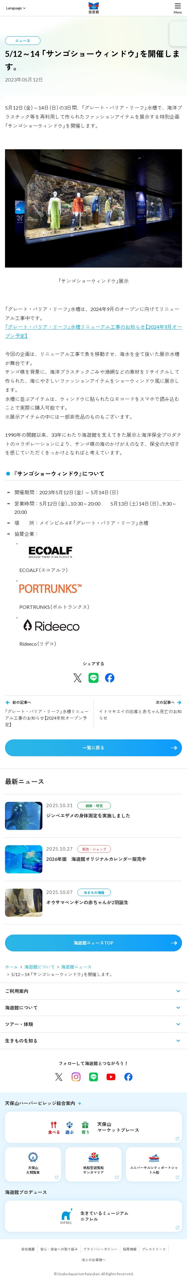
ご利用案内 (16, 991)
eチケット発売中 (178, 33)
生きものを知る (21, 1041)
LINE (93, 1077)
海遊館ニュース (76, 967)
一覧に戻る (93, 747)
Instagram (76, 1077)
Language (14, 8)
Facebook (128, 1077)
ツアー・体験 (19, 1024)
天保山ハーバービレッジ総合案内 (40, 1103)
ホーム (11, 967)
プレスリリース (154, 1249)
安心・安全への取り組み (59, 1249)
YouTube (111, 1077)
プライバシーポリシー (100, 1249)
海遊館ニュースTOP (93, 942)
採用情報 (130, 1249)
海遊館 (93, 7)
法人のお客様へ (94, 1260)
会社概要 (28, 1249)
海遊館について (39, 967)
